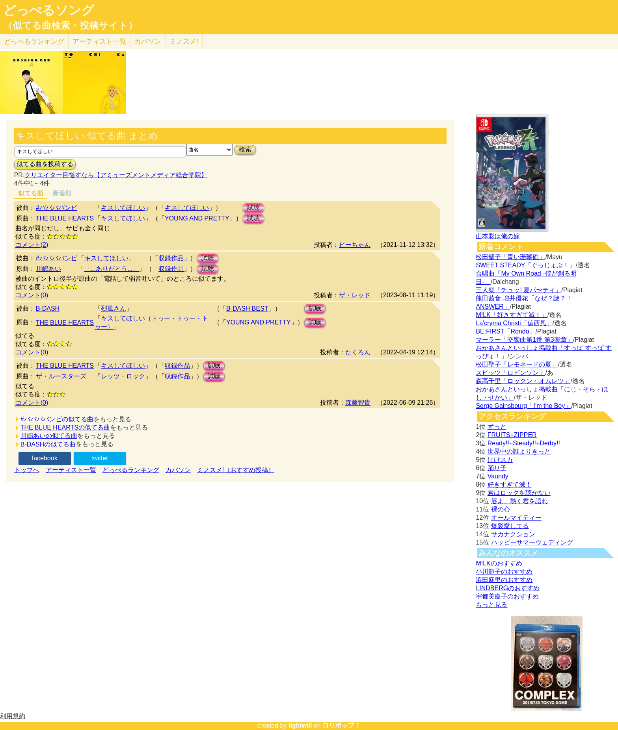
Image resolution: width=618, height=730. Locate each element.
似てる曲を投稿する (45, 164)
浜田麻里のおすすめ (504, 579)
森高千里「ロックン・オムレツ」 (523, 381)
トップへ (26, 470)
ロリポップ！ (341, 725)
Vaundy (498, 476)
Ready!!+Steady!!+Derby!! (524, 443)
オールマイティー (516, 517)
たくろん (357, 352)
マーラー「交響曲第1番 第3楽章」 (524, 339)
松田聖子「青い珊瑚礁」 (510, 257)
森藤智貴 (357, 402)
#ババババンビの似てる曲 (56, 419)
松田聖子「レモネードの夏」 (517, 364)
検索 (245, 149)
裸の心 (500, 509)
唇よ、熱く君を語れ (519, 501)
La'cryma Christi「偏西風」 (514, 323)
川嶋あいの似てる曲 (48, 435)
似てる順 (30, 193)
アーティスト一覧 (71, 470)
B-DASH (48, 308)
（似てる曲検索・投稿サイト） (70, 25)
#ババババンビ (56, 207)
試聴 (253, 207)
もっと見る (491, 604)
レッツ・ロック (123, 376)
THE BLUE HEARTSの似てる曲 (65, 427)
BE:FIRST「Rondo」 (505, 331)
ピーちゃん (354, 244)
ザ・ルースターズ (61, 376)
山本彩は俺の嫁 (498, 236)
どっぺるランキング (130, 470)
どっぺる (34, 41)
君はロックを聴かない (519, 492)
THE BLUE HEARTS (65, 218)
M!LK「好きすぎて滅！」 (511, 314)
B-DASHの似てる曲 (48, 444)
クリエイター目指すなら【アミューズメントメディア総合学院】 (115, 175)
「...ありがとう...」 (111, 268)
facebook (45, 458)
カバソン (147, 41)
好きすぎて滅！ (510, 484)
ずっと (497, 426)
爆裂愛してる (510, 525)
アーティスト (99, 41)
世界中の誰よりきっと (519, 451)
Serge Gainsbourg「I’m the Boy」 (523, 405)
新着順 (62, 193)
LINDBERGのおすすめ (508, 588)
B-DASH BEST (247, 308)
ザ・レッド (354, 295)
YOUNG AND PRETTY (197, 218)
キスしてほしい (123, 207)
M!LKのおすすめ (499, 563)
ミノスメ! (183, 41)
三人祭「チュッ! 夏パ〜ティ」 (518, 290)
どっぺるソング (48, 10)
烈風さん (113, 308)
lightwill (300, 725)
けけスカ (500, 459)
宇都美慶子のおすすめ (507, 596)
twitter (99, 458)
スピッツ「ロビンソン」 (510, 372)
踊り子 (497, 468)
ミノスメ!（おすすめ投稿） (235, 470)
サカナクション (513, 534)
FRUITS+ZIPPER (512, 435)
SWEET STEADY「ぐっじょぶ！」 (525, 265)
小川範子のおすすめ (504, 571)
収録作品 (171, 258)
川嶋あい (48, 268)
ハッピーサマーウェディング (532, 542)
